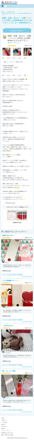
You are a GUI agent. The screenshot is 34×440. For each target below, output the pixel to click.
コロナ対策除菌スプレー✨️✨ (11, 280)
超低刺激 (20, 274)
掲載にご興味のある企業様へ (7, 434)
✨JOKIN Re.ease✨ (8, 325)
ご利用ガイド (4, 420)
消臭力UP (15, 274)
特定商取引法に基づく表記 (7, 432)
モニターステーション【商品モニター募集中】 (9, 2)
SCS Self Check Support (27, 276)
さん (7, 262)
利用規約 (3, 428)
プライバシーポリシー (6, 430)
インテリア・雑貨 (7, 274)
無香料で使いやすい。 (8, 235)
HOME (2, 418)
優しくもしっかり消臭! (8, 371)
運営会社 (3, 424)
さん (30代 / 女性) (13, 42)
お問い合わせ (4, 426)
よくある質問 (4, 422)
